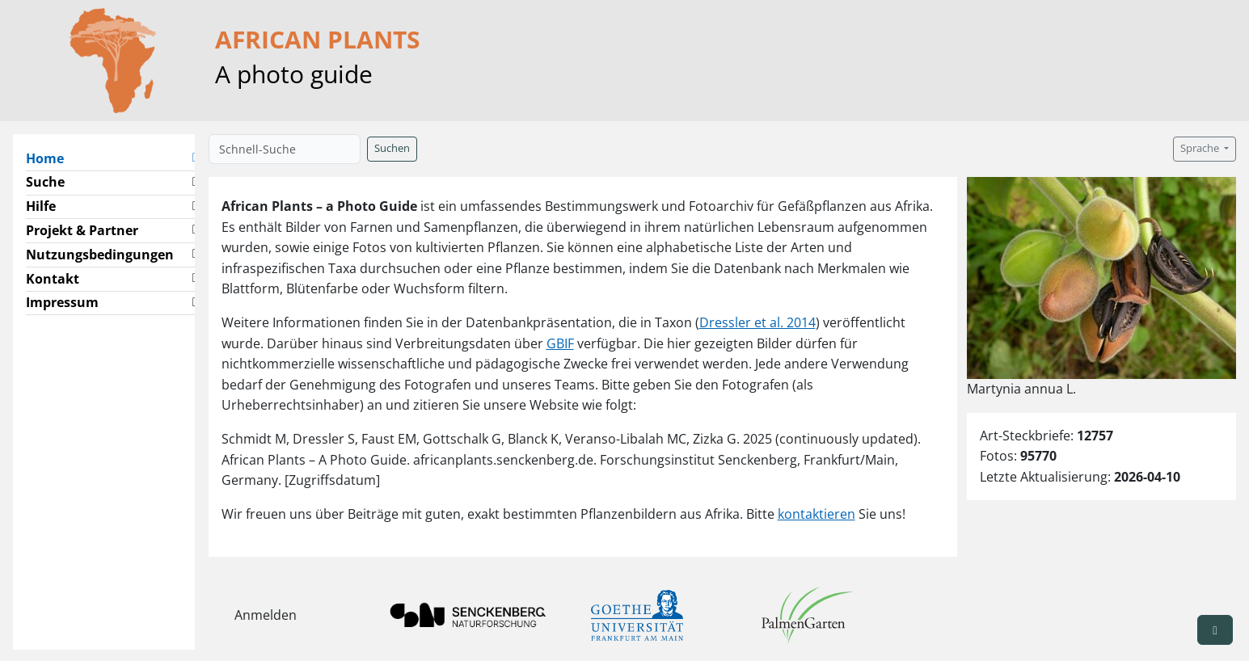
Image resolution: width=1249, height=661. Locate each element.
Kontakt (52, 279)
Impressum (62, 302)
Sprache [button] (1201, 148)
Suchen (392, 148)
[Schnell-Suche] (285, 149)
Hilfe (41, 206)
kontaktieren (816, 514)
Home (51, 157)
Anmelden (265, 615)
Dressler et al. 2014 (757, 322)
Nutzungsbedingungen (100, 254)
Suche (45, 182)
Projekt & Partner (82, 230)
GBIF (560, 343)
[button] (195, 159)
